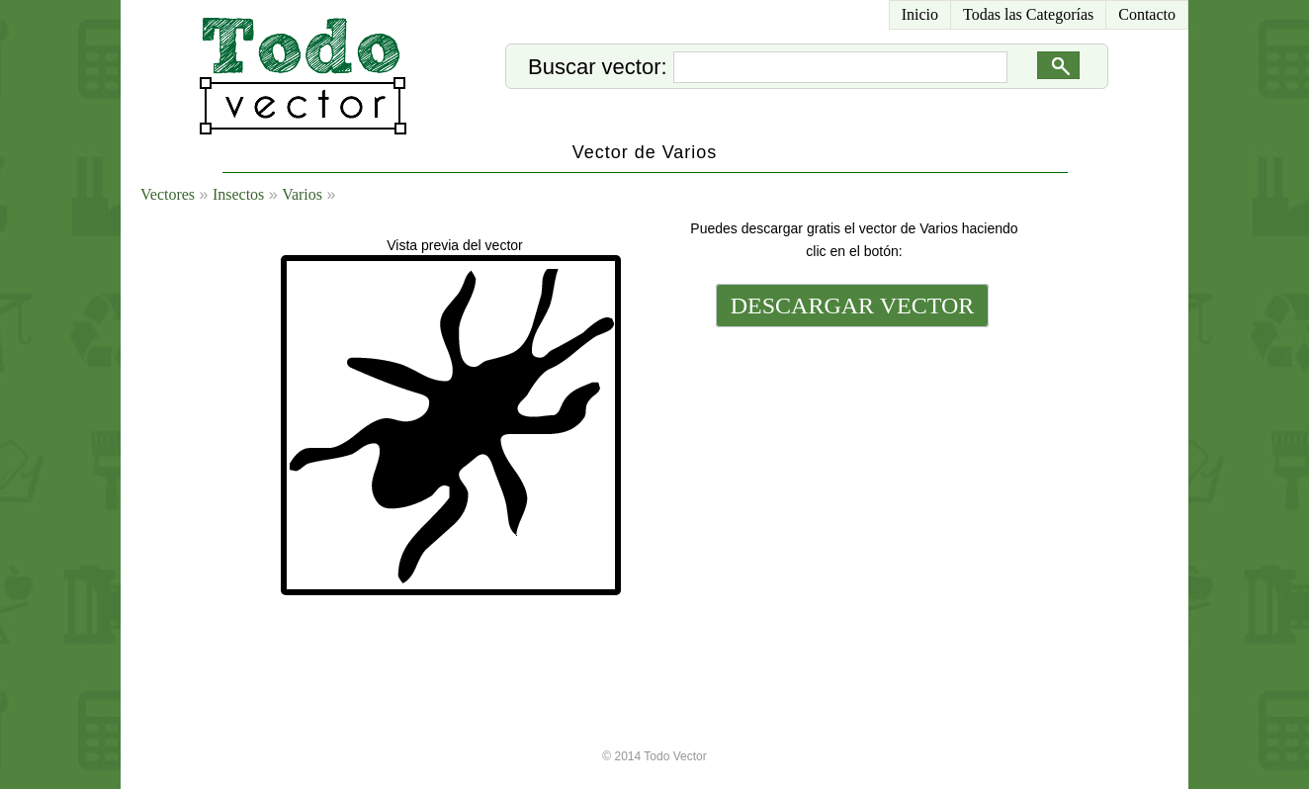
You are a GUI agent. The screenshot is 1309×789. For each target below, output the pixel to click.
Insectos (238, 194)
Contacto (1147, 14)
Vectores (167, 194)
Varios (302, 194)
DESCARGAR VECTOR (853, 305)
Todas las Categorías (1028, 14)
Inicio (920, 14)
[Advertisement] (850, 466)
